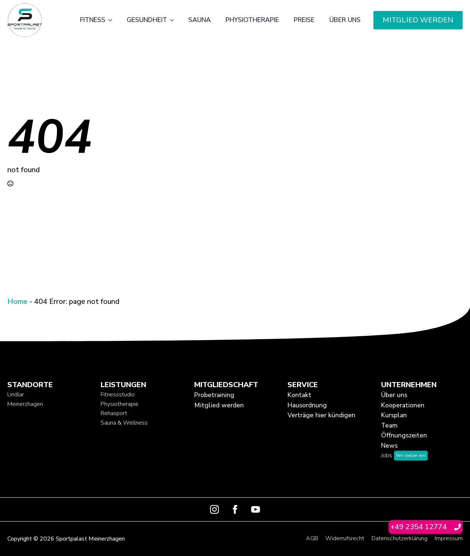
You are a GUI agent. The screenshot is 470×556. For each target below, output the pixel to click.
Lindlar (15, 394)
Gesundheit (147, 19)
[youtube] (255, 509)
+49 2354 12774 (418, 527)
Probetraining (214, 394)
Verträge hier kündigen (321, 415)
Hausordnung (307, 405)
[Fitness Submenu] (112, 20)
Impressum (449, 538)
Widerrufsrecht (344, 538)
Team (389, 425)
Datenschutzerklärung (399, 538)
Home (17, 301)
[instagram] (214, 509)
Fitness (92, 19)
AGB (312, 538)
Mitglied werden (219, 405)
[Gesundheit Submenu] (174, 20)
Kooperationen (402, 405)
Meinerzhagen (25, 404)
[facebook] (235, 509)
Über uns (345, 19)
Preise (304, 19)
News (389, 445)
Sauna (199, 19)
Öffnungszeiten (404, 435)
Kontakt (299, 394)
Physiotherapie (252, 19)
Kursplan (394, 415)
